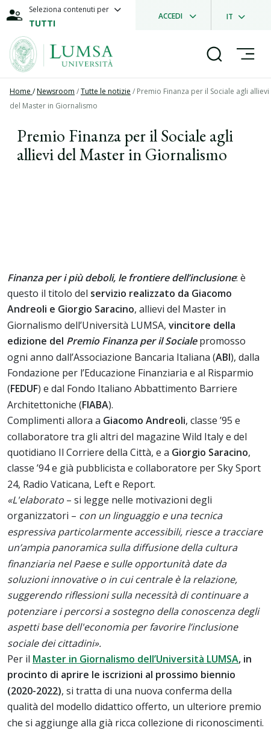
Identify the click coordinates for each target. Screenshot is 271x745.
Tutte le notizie (106, 91)
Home (21, 91)
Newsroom (56, 91)
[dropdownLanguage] (239, 15)
